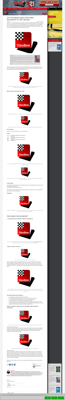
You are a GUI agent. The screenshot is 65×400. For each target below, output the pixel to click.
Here (6, 395)
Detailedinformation (47, 398)
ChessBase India (21, 373)
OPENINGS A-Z (14, 8)
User (8, 383)
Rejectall (54, 398)
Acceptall (61, 398)
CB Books (26, 8)
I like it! (38, 21)
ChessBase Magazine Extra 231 (54, 365)
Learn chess (37, 8)
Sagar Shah (12, 370)
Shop (5, 8)
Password (9, 384)
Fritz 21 (11, 55)
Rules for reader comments (10, 381)
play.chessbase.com (38, 241)
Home (10, 8)
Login (56, 8)
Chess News (13, 14)
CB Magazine (21, 8)
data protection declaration (45, 395)
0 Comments (41, 21)
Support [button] (32, 8)
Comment (8, 385)
